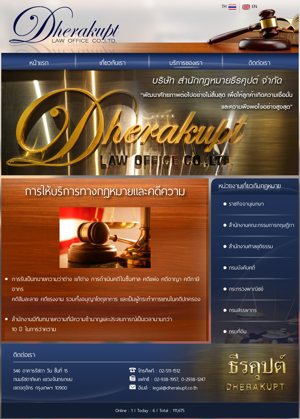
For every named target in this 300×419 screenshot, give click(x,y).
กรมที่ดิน (235, 331)
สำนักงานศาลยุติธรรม (248, 246)
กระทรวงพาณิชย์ (243, 289)
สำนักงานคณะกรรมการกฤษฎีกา (258, 225)
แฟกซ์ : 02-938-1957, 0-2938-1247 (171, 379)
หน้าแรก (39, 62)
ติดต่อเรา (259, 62)
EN (249, 6)
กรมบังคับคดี (239, 267)
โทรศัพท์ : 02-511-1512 (159, 370)
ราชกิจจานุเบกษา (243, 203)
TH (229, 6)
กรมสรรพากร (240, 310)
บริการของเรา (185, 62)
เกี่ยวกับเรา (112, 62)
